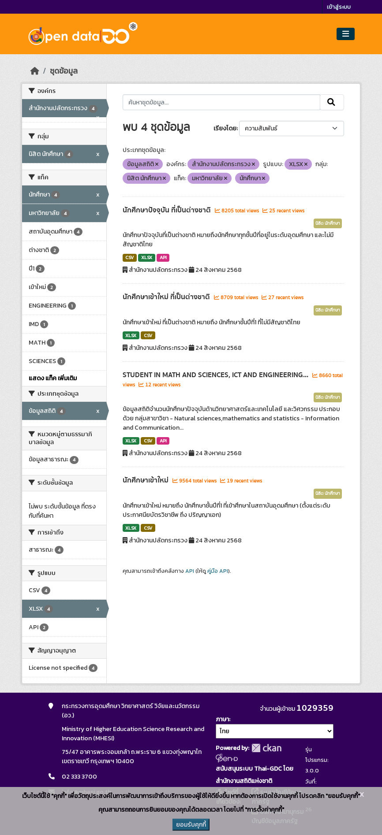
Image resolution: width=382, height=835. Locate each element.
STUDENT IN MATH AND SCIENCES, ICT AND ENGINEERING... (216, 375)
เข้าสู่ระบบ (339, 7)
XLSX (146, 257)
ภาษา (222, 719)
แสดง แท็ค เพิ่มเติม (53, 378)
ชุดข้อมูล (64, 71)
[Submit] (332, 102)
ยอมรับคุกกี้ (191, 824)
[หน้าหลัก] (34, 71)
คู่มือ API (217, 571)
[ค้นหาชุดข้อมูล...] (222, 102)
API (163, 257)
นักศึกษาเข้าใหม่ (146, 480)
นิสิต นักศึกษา (327, 223)
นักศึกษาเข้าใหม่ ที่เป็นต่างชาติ (167, 297)
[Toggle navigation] (346, 34)
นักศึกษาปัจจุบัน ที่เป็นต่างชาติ (168, 210)
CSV (129, 257)
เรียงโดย (224, 128)
